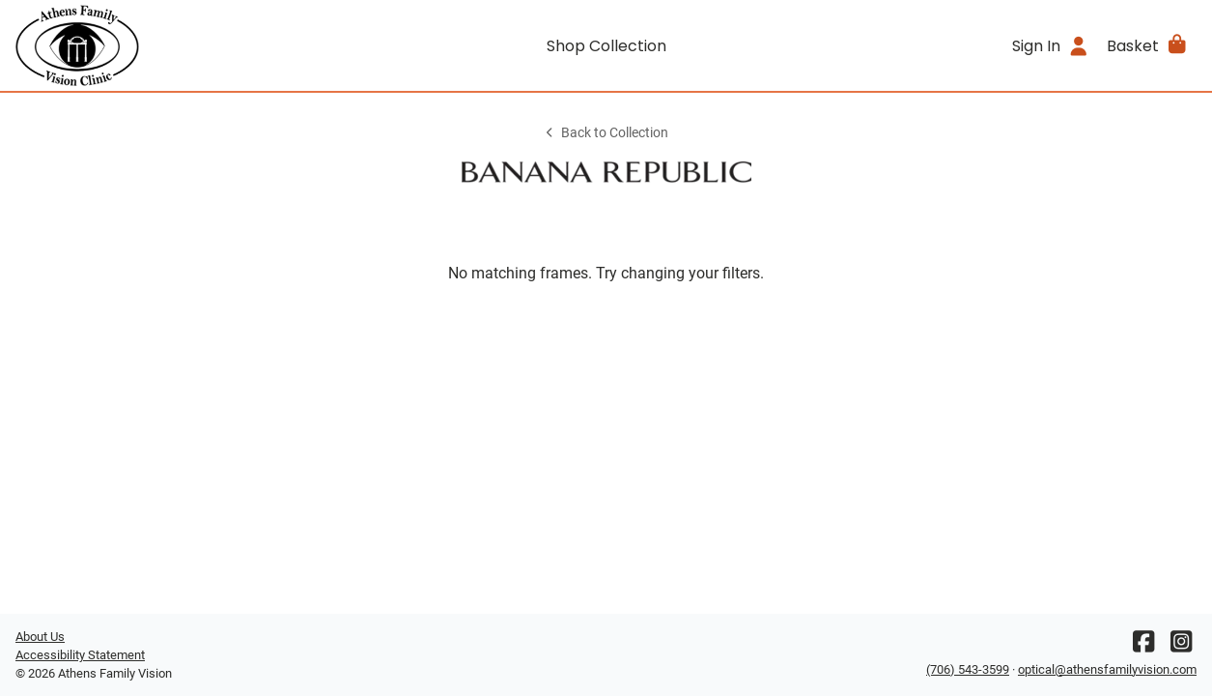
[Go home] (163, 45)
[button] (1148, 45)
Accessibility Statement (80, 655)
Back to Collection (605, 133)
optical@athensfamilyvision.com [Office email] (1107, 669)
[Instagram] (1181, 646)
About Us (40, 636)
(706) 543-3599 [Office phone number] (967, 669)
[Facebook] (1143, 646)
